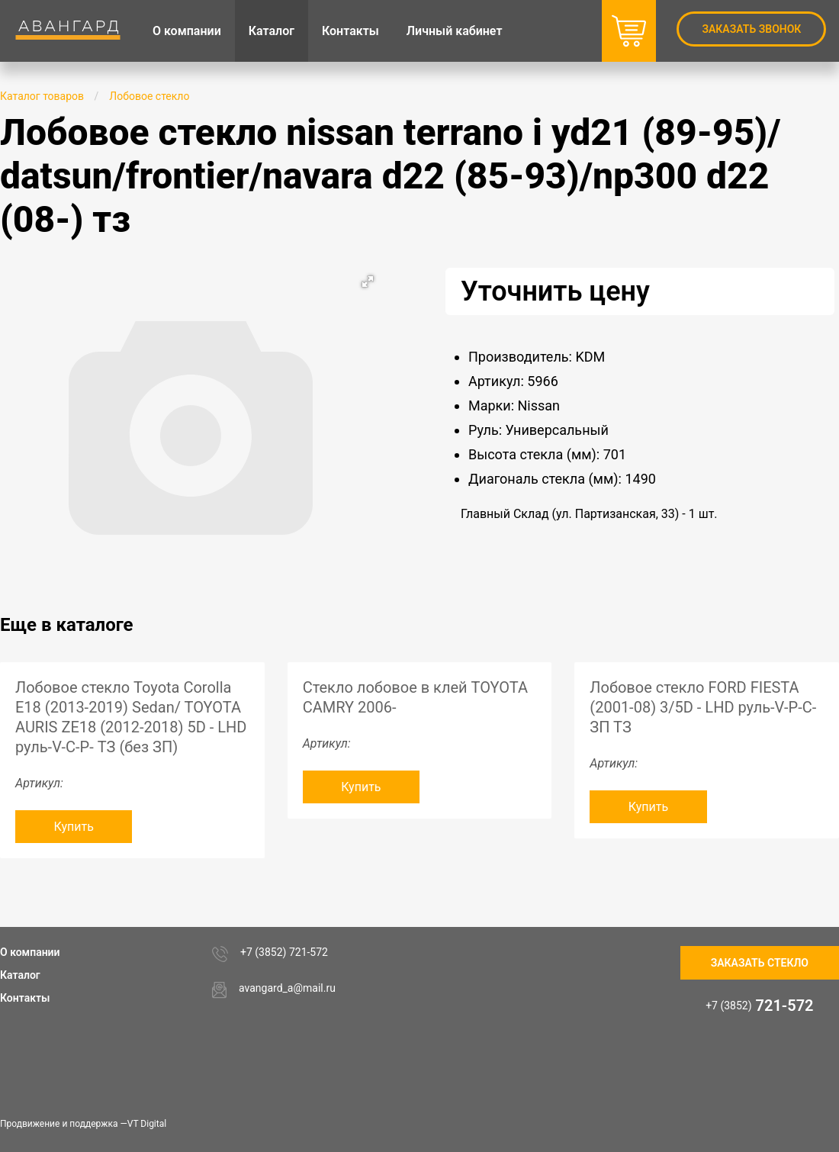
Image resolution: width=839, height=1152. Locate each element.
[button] (367, 281)
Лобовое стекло (149, 96)
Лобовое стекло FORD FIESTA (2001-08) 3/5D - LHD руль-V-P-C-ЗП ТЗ (703, 707)
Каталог (20, 975)
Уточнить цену (555, 291)
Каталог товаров (42, 96)
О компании (30, 952)
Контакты (25, 998)
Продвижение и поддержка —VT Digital (83, 1123)
